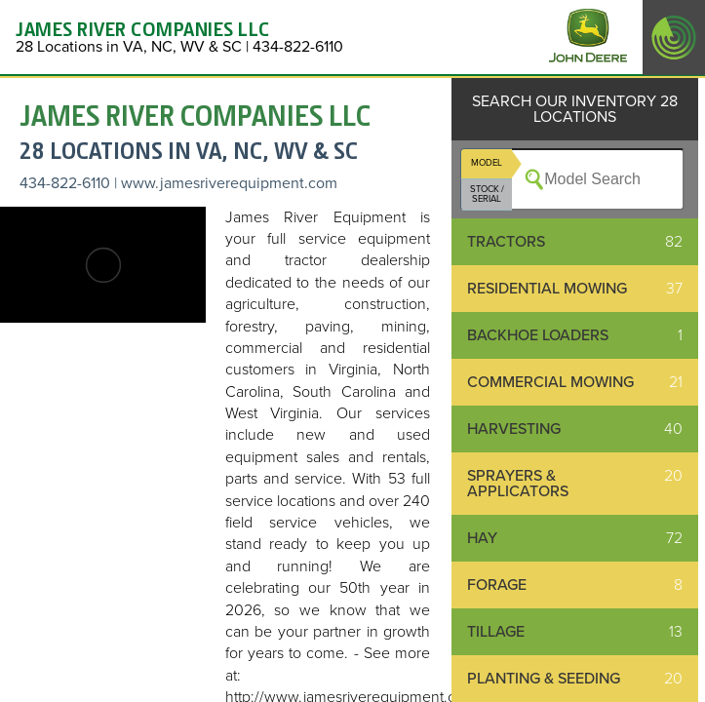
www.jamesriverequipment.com (229, 183)
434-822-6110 (65, 183)
